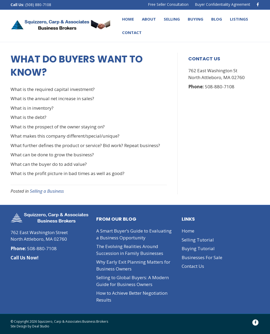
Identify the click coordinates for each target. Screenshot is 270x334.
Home (128, 19)
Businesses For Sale (202, 257)
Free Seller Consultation (168, 4)
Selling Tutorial (198, 240)
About (149, 19)
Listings (239, 19)
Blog (216, 19)
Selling (172, 19)
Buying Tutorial (198, 248)
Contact (132, 32)
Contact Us (193, 266)
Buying (195, 19)
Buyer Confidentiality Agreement (222, 4)
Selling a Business (47, 191)
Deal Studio (40, 326)
